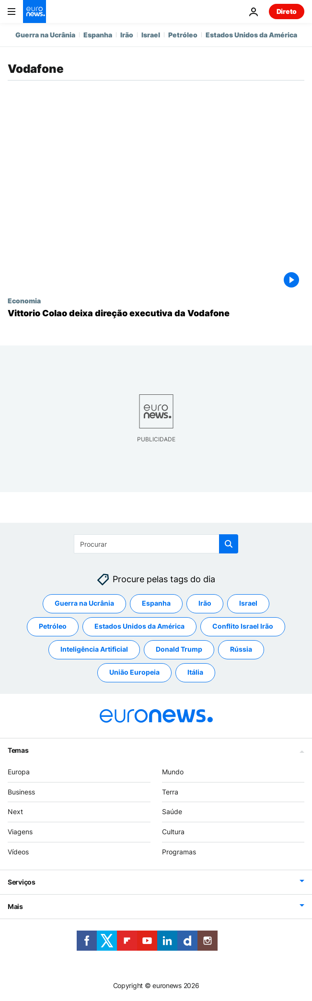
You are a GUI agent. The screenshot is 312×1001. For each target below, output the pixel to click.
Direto (287, 11)
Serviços (21, 881)
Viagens (20, 832)
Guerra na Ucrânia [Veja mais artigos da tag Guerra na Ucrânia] (84, 603)
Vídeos (18, 852)
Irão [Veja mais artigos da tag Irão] (204, 603)
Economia (24, 300)
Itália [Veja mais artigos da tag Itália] (195, 672)
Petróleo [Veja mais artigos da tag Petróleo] (53, 626)
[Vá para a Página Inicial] (34, 11)
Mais (15, 906)
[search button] (228, 543)
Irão (126, 35)
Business (21, 791)
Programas (179, 852)
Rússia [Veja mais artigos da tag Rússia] (241, 649)
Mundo (173, 771)
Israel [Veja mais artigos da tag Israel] (248, 603)
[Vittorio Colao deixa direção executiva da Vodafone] (156, 313)
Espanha (97, 35)
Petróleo (182, 35)
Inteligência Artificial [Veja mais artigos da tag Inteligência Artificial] (94, 649)
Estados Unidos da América (251, 35)
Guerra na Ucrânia (45, 35)
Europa (19, 771)
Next (15, 811)
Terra (170, 791)
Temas (18, 750)
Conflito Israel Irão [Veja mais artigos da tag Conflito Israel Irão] (242, 626)
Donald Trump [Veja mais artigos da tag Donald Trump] (179, 649)
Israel (150, 35)
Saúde (172, 811)
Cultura (173, 832)
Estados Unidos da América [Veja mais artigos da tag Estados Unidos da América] (139, 626)
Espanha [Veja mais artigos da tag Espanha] (156, 603)
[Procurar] (156, 543)
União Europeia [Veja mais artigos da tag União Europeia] (134, 672)
